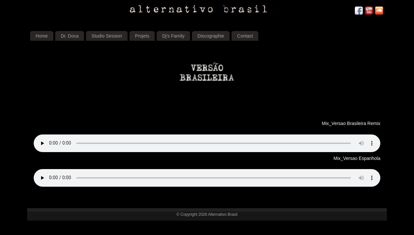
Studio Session (107, 36)
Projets (142, 36)
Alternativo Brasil (222, 214)
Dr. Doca (69, 36)
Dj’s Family (173, 36)
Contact (245, 36)
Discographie (211, 36)
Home (42, 36)
